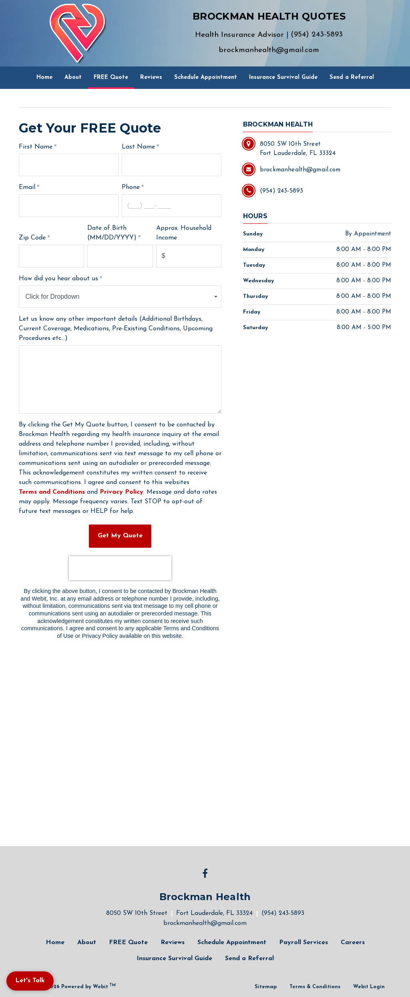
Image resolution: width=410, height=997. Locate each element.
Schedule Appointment (205, 77)
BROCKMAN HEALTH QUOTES (269, 16)
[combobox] (120, 296)
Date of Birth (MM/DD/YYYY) (112, 233)
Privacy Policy (121, 492)
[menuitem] (44, 77)
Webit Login (369, 986)
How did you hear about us (58, 278)
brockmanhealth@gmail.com (269, 50)
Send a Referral (352, 77)
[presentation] (120, 568)
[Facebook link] (205, 874)
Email (27, 187)
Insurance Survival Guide (283, 77)
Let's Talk (30, 980)
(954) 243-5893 (317, 34)
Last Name (138, 147)
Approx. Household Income (183, 233)
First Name (35, 147)
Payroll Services (303, 942)
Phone (131, 187)
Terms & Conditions (314, 986)
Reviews (151, 77)
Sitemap (266, 986)
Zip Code (32, 238)
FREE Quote (114, 74)
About (73, 77)
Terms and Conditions (52, 492)
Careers (353, 942)
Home (44, 77)
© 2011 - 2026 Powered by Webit (70, 986)
